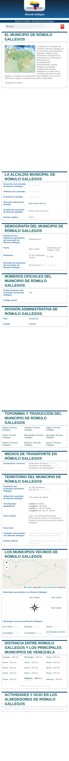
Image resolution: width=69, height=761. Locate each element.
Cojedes (32, 324)
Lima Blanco (30, 633)
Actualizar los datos (14, 83)
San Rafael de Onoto (55, 632)
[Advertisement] (34, 129)
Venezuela (33, 318)
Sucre (49, 657)
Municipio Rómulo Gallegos (43, 21)
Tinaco (49, 626)
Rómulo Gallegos (35, 14)
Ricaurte (28, 626)
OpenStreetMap (49, 587)
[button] (6, 563)
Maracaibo (29, 657)
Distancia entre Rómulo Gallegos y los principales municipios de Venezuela (33, 647)
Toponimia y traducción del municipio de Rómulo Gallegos (33, 418)
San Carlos (34, 597)
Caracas (6, 657)
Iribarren (28, 678)
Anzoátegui (8, 633)
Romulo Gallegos (10, 428)
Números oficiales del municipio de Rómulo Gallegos (28, 280)
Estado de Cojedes (22, 21)
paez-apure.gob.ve (37, 203)
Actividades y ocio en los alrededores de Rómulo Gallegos (31, 699)
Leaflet (28, 587)
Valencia (50, 679)
